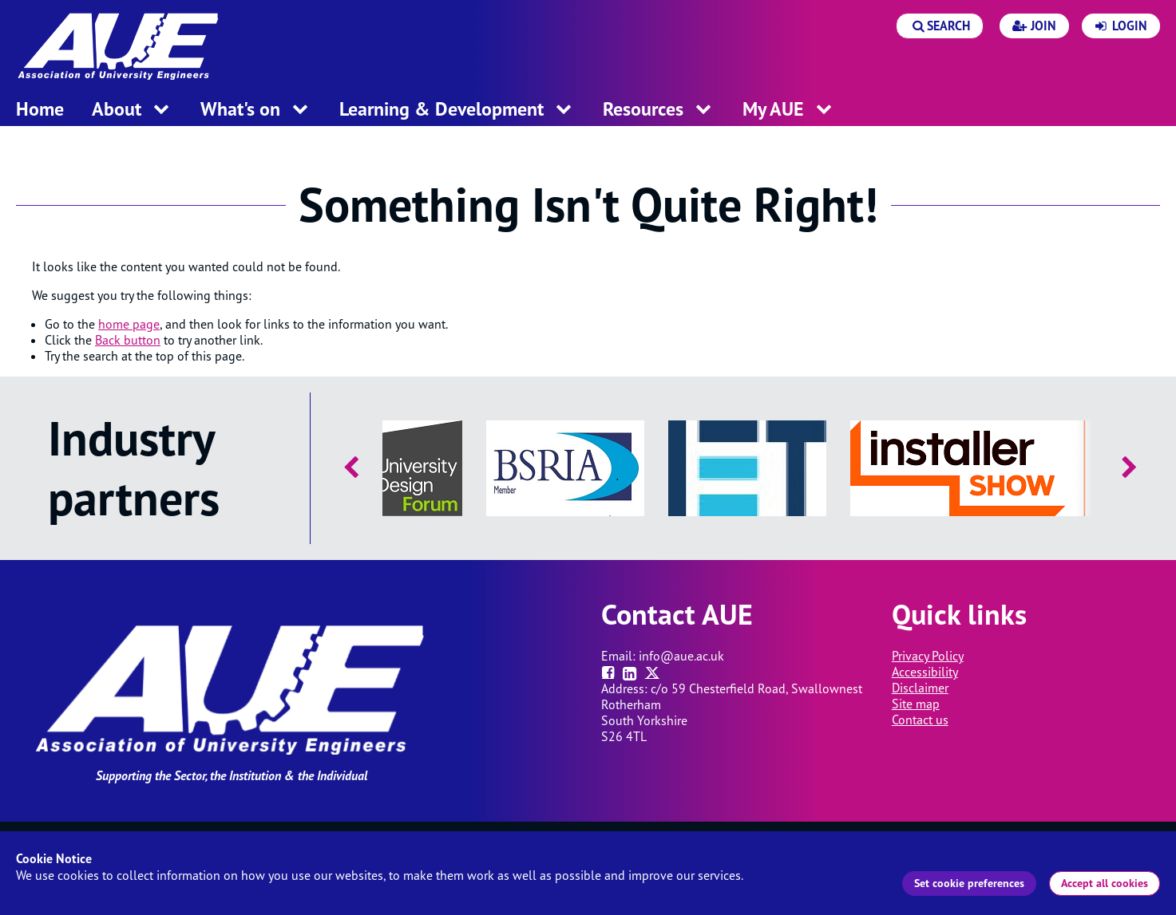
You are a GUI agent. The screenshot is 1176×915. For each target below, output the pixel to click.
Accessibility (925, 672)
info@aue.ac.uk (681, 656)
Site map (916, 704)
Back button (127, 340)
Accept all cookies (1104, 883)
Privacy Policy (928, 656)
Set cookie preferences (969, 883)
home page (129, 324)
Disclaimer (920, 688)
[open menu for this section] (161, 110)
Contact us (920, 720)
